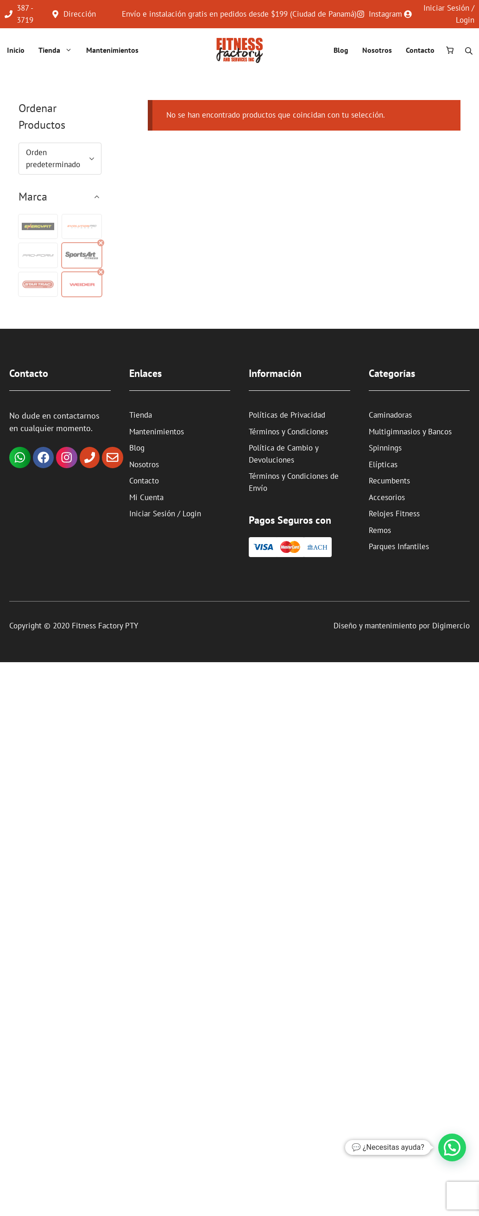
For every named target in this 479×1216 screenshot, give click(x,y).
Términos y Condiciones (288, 431)
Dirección (79, 14)
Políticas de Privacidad (287, 415)
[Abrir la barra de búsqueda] (469, 50)
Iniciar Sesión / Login (165, 513)
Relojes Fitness (394, 513)
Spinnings (385, 448)
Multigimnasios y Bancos (410, 431)
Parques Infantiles (399, 546)
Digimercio (451, 626)
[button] (38, 226)
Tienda (57, 50)
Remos (380, 530)
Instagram (385, 14)
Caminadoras (390, 415)
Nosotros (377, 50)
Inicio (16, 50)
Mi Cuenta (146, 497)
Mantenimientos (112, 50)
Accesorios (387, 497)
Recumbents (389, 481)
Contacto (420, 50)
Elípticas (383, 464)
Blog (341, 50)
